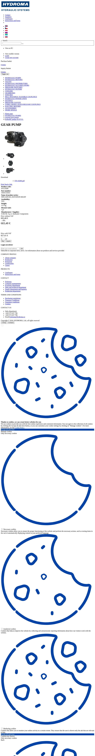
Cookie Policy (19, 428)
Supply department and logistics (16, 289)
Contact (7, 15)
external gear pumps (12, 117)
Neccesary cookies (8, 529)
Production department (12, 291)
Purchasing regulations (12, 298)
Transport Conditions (12, 300)
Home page (9, 114)
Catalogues (9, 19)
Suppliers (8, 17)
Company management (13, 283)
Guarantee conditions (12, 302)
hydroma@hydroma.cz (17, 317)
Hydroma (8, 282)
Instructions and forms (12, 21)
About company (10, 258)
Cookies (8, 304)
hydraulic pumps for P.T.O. (14, 119)
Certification (9, 263)
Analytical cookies (8, 629)
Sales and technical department (15, 287)
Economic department (12, 285)
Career (7, 265)
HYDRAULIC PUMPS (13, 115)
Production (8, 260)
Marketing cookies (8, 728)
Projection (8, 261)
